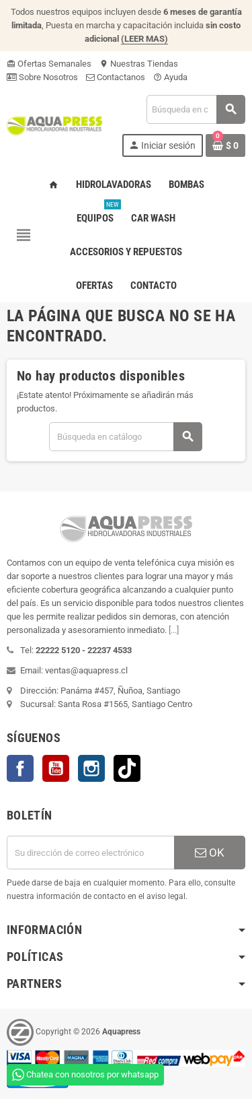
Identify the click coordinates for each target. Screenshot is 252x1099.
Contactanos (115, 77)
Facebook (20, 768)
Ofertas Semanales (49, 64)
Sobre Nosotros (42, 77)
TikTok (127, 768)
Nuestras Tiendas (138, 64)
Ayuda (170, 77)
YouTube (55, 768)
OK (209, 852)
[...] (174, 630)
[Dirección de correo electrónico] (90, 852)
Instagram (91, 768)
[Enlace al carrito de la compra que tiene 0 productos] (225, 145)
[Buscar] (195, 109)
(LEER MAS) (144, 39)
